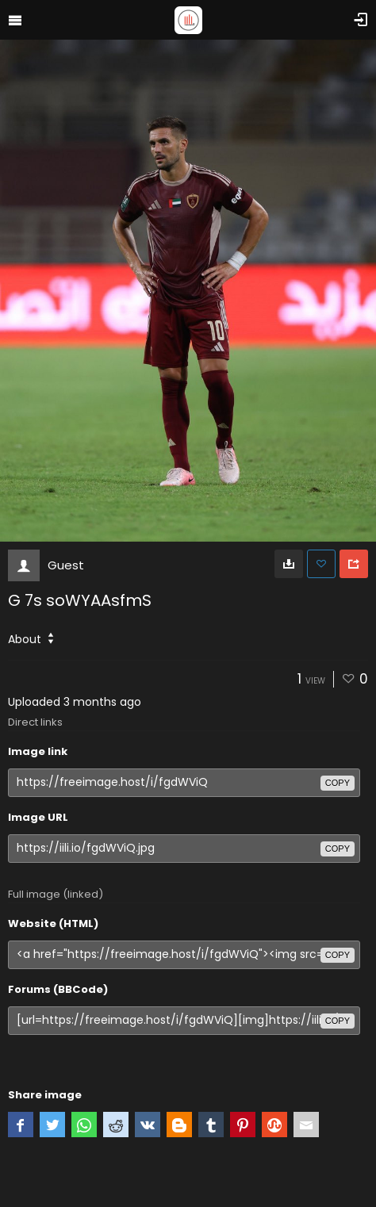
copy (337, 782)
